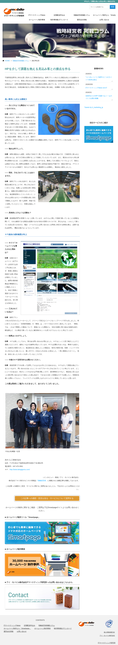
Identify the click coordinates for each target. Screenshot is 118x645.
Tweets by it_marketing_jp (93, 107)
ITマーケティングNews (36, 15)
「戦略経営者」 (41, 480)
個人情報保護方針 (109, 632)
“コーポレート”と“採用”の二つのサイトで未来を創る (99, 78)
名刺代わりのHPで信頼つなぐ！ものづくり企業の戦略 (99, 97)
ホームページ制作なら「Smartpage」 (104, 15)
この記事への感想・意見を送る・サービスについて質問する (47, 498)
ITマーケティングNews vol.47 (96, 88)
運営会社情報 (82, 20)
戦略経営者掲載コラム (82, 15)
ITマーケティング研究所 (106, 643)
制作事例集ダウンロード (59, 20)
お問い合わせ (104, 20)
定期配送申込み (59, 15)
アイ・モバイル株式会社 (107, 635)
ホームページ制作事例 (37, 20)
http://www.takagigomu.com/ (20, 469)
